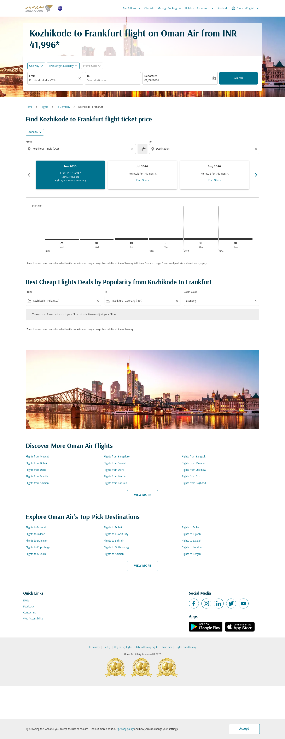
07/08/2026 (151, 80)
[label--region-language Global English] (245, 8)
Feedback (28, 606)
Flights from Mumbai (193, 463)
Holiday (189, 8)
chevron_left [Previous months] (29, 175)
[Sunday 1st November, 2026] (235, 239)
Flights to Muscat (36, 527)
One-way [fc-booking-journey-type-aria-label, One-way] (34, 66)
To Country (94, 647)
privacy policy (126, 729)
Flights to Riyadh (191, 534)
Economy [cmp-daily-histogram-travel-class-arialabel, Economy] (33, 132)
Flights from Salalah (115, 463)
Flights (44, 107)
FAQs (26, 600)
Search (238, 78)
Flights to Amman (114, 554)
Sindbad (222, 8)
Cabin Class (190, 292)
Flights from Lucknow (193, 470)
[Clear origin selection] (133, 149)
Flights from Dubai (36, 463)
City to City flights (123, 647)
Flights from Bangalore (116, 456)
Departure (150, 76)
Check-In (149, 8)
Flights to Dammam (37, 540)
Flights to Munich (36, 554)
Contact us (29, 612)
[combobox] (53, 80)
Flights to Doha (190, 527)
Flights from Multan (115, 476)
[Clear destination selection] (256, 149)
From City (167, 647)
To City (107, 647)
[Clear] (80, 78)
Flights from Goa (190, 476)
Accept (244, 729)
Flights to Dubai (113, 527)
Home (29, 107)
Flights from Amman (37, 483)
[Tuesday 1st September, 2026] (166, 239)
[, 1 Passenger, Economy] (61, 66)
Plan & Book (132, 8)
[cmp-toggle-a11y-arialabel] (142, 149)
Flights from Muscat (37, 456)
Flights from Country (186, 647)
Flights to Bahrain (114, 540)
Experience (206, 8)
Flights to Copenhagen (38, 547)
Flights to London (191, 547)
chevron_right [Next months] (256, 175)
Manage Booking (170, 8)
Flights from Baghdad (193, 483)
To (88, 76)
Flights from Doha (36, 470)
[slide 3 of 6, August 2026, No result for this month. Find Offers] (214, 175)
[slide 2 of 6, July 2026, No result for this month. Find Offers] (142, 175)
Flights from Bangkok (193, 456)
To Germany (63, 107)
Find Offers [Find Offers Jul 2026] (142, 180)
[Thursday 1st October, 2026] (201, 239)
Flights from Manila (37, 476)
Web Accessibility (33, 618)
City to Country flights (147, 647)
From (32, 76)
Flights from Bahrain (115, 483)
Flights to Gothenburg (116, 547)
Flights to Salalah (191, 540)
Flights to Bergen (191, 554)
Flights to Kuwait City (116, 534)
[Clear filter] (97, 301)
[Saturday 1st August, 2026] (131, 239)
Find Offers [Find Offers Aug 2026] (214, 180)
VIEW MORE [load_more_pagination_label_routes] (142, 495)
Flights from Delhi (114, 470)
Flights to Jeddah (35, 534)
